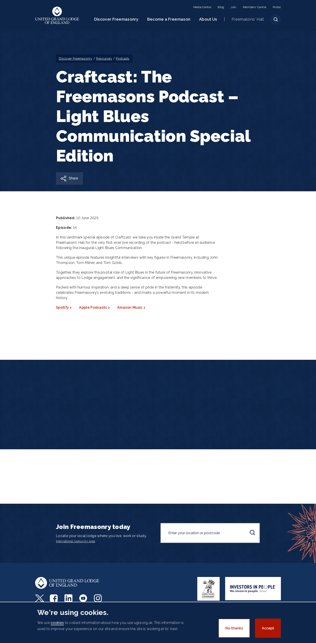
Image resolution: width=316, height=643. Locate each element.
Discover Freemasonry (116, 19)
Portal (277, 7)
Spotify (62, 307)
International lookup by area (75, 541)
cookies (57, 623)
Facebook (54, 598)
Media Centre (202, 7)
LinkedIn (69, 598)
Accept (268, 628)
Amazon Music (130, 307)
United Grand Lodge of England (57, 15)
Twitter (39, 598)
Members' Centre (254, 7)
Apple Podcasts (93, 307)
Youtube (83, 598)
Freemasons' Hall (248, 19)
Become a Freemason (168, 19)
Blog (221, 7)
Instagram (98, 598)
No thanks (234, 628)
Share (73, 178)
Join (233, 7)
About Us (208, 19)
